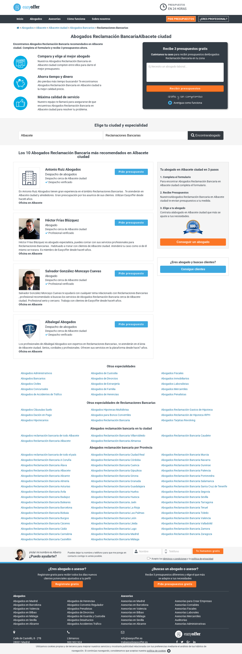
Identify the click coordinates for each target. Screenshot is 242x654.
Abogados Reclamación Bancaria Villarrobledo (118, 435)
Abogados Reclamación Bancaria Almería (45, 481)
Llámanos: (73, 638)
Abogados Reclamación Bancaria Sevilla (184, 496)
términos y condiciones (175, 558)
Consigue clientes (193, 269)
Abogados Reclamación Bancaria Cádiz (44, 528)
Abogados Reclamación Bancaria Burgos (45, 518)
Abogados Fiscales (172, 373)
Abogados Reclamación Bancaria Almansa (116, 440)
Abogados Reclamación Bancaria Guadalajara (118, 486)
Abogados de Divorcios (104, 378)
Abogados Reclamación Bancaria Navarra (185, 459)
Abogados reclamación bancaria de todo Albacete (50, 435)
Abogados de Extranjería (105, 383)
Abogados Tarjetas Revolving (178, 420)
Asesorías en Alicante (133, 623)
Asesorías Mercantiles (188, 616)
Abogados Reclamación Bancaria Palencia (186, 470)
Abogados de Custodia (104, 373)
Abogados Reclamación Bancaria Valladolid (186, 523)
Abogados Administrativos (36, 373)
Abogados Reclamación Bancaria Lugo (114, 528)
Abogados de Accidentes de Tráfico (41, 394)
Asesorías (127, 596)
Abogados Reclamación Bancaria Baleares (46, 502)
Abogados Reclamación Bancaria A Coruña (46, 459)
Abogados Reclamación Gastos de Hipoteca (187, 409)
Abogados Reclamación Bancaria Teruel (184, 507)
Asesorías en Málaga (133, 616)
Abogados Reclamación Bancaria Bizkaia (45, 512)
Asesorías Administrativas (190, 623)
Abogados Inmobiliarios (175, 378)
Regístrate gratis (67, 584)
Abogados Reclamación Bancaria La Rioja (115, 507)
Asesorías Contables (187, 604)
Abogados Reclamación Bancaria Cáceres (45, 523)
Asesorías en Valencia (134, 608)
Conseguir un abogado (193, 242)
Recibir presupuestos (185, 88)
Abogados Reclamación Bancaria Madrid (115, 534)
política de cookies (156, 650)
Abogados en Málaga (25, 616)
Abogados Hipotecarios (34, 420)
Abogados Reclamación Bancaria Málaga (115, 539)
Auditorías (181, 619)
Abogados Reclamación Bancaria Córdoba (116, 459)
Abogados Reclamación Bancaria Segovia (185, 491)
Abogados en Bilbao (25, 612)
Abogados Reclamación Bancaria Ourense (186, 465)
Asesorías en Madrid (133, 601)
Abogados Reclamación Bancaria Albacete (46, 440)
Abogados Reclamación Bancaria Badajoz (45, 496)
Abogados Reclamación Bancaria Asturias (45, 486)
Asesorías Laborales (187, 612)
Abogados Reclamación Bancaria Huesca (115, 496)
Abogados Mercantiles (174, 389)
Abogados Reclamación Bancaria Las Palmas (117, 512)
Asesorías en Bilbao (132, 612)
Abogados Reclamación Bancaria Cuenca (115, 465)
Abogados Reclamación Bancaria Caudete (186, 435)
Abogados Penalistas (173, 394)
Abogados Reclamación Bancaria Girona (114, 475)
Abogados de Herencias (105, 394)
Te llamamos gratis (208, 551)
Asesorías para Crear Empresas (193, 601)
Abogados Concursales (34, 389)
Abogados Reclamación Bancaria (110, 420)
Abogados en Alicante (26, 623)
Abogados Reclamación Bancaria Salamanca (187, 481)
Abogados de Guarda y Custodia (86, 616)
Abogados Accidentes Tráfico (84, 623)
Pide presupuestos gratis (175, 584)
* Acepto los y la (180, 558)
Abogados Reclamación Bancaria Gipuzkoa (116, 470)
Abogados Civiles (31, 383)
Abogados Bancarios (33, 378)
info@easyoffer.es (131, 638)
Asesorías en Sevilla (132, 619)
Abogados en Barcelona (27, 604)
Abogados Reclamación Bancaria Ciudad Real (117, 454)
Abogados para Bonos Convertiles (111, 414)
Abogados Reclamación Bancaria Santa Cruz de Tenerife (194, 486)
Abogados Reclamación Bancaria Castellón (46, 539)
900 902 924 (74, 642)
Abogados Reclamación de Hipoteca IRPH (185, 414)
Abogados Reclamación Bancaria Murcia (185, 454)
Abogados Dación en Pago (36, 414)
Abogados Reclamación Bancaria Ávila (43, 491)
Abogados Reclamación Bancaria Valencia (186, 518)
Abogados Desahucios (80, 619)
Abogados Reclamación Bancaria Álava (44, 465)
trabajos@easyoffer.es (134, 642)
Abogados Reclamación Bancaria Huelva (115, 491)
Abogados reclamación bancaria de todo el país (48, 454)
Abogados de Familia (103, 389)
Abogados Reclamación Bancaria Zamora (185, 528)
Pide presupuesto (131, 171)
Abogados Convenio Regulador (85, 604)
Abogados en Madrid (25, 601)
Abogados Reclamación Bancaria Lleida (114, 523)
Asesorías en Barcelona (134, 604)
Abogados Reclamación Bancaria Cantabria (46, 534)
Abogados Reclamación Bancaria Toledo (185, 512)
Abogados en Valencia (26, 608)
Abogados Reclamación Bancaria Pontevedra (187, 475)
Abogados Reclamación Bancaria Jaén (113, 502)
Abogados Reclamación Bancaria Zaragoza (186, 534)
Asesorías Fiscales (185, 608)
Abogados (19, 596)
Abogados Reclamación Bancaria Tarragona (187, 502)
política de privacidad (202, 558)
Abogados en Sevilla (25, 619)
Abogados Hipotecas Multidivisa (110, 409)
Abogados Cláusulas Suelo (36, 409)
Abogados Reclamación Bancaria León (113, 518)
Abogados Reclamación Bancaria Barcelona (46, 507)
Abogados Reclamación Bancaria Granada (116, 481)
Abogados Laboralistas (175, 383)
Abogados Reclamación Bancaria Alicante (45, 475)
